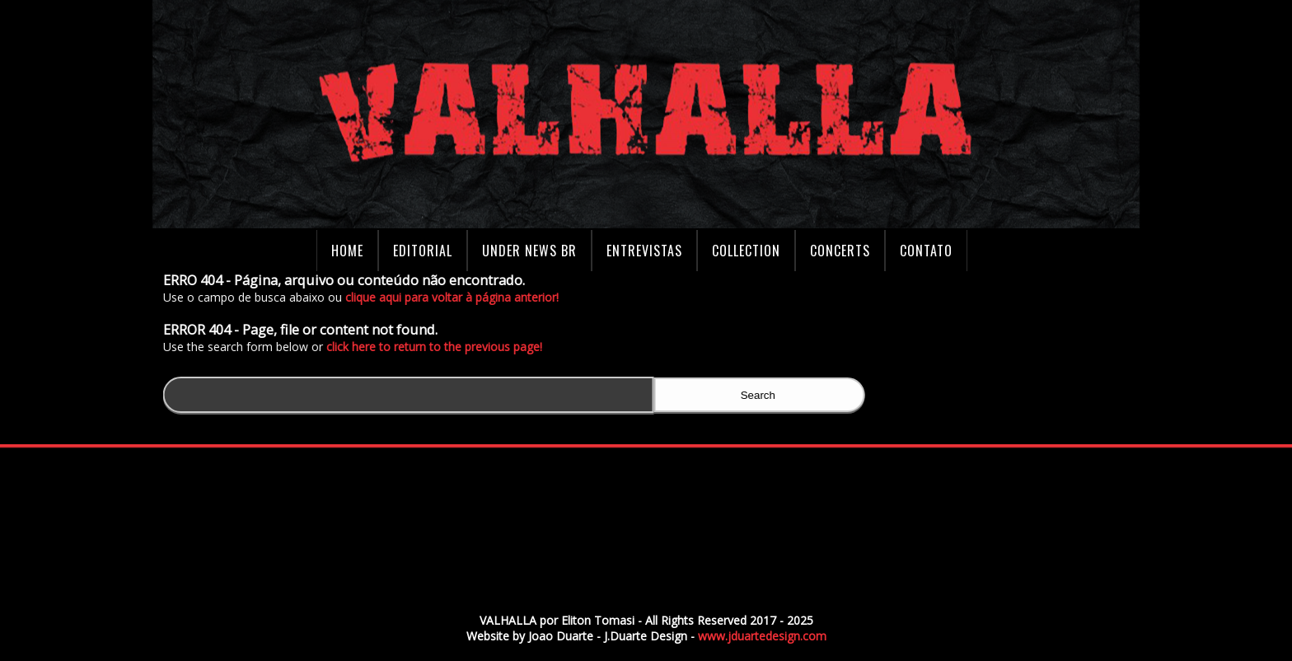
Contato (926, 250)
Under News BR (529, 250)
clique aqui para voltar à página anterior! (455, 297)
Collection (746, 250)
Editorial (422, 250)
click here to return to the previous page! (437, 346)
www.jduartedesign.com (762, 636)
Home (347, 250)
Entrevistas (644, 250)
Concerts (840, 250)
